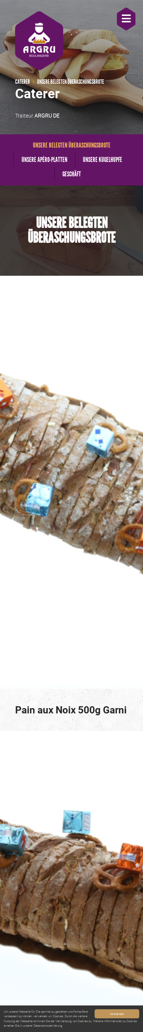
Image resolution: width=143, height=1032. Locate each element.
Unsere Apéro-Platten (44, 160)
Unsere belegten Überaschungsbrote (71, 145)
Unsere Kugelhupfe (102, 160)
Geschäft (71, 174)
